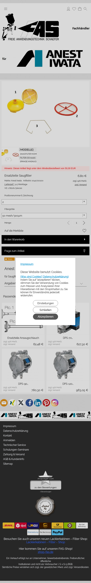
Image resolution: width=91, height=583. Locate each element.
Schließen (45, 310)
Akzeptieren (45, 316)
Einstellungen (45, 303)
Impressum (26, 264)
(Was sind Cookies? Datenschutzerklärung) (44, 276)
